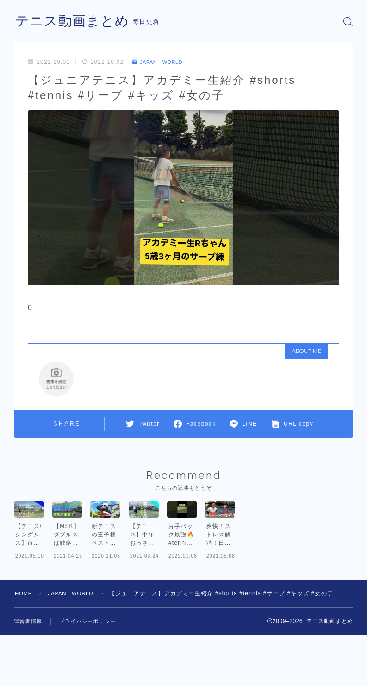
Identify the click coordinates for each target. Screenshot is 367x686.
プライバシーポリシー (87, 670)
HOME (24, 643)
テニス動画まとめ (74, 21)
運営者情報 (28, 670)
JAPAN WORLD (160, 62)
